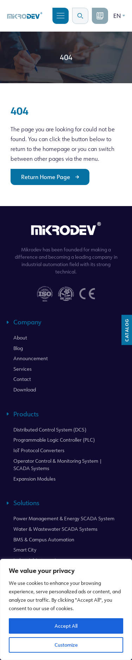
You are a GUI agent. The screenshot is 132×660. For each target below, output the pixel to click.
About (20, 338)
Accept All (66, 626)
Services (22, 369)
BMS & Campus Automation (43, 539)
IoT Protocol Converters (38, 450)
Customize (66, 645)
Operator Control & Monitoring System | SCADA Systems (57, 464)
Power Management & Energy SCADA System (63, 518)
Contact (22, 379)
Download (24, 389)
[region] (66, 609)
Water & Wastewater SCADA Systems (55, 529)
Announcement (30, 358)
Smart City (25, 550)
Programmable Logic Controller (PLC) (54, 440)
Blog (18, 348)
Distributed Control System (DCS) (49, 430)
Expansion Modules (34, 479)
